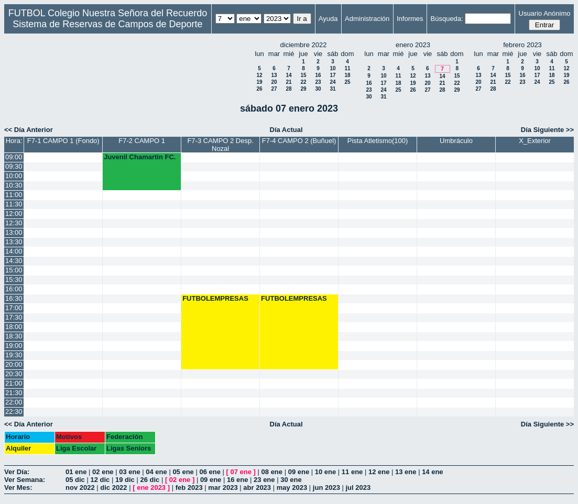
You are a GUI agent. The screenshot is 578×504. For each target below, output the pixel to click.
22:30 (14, 411)
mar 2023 (222, 487)
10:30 (14, 185)
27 (274, 89)
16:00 (14, 289)
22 (303, 82)
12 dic (100, 480)
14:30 (14, 261)
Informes (410, 19)
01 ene (76, 472)
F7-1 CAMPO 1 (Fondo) (63, 141)
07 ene (241, 472)
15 (303, 75)
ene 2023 (151, 487)
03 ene (129, 472)
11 (347, 68)
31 (332, 89)
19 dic (125, 480)
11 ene (352, 472)
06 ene (209, 472)
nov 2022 (80, 487)
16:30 (14, 298)
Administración (367, 19)
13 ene (405, 472)
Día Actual (286, 130)
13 (274, 75)
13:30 (14, 242)
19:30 (14, 355)
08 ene (271, 472)
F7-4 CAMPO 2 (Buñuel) (299, 141)
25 (347, 82)
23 (318, 82)
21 (288, 82)
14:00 (14, 251)
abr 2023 (257, 487)
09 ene (298, 472)
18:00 (14, 327)
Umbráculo (456, 141)
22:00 (14, 402)
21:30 (14, 393)
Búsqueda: (447, 19)
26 (259, 89)
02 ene (102, 472)
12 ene (378, 472)
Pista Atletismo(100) (377, 141)
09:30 (14, 166)
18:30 (14, 336)
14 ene (432, 472)
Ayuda (328, 19)
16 (318, 75)
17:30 (14, 317)
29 (303, 89)
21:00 (14, 383)
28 (288, 89)
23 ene (264, 480)
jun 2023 (326, 487)
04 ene (156, 472)
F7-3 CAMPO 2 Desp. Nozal (220, 144)
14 (288, 75)
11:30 (14, 204)
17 (332, 75)
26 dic (149, 480)
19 (259, 82)
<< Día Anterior (28, 130)
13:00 (14, 232)
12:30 (14, 223)
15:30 (14, 279)
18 (347, 75)
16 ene (237, 480)
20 (274, 82)
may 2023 (292, 487)
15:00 (14, 270)
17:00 (14, 308)
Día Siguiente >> (547, 130)
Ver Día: (16, 472)
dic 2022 (113, 487)
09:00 (14, 157)
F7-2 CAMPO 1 (141, 141)
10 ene (325, 472)
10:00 (14, 176)
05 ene (182, 472)
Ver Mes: (18, 487)
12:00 (14, 213)
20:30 (14, 374)
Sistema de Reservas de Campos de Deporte (107, 24)
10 (332, 68)
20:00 (14, 364)
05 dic (75, 480)
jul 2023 (358, 487)
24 (332, 82)
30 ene (290, 480)
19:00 (14, 345)
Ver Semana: (24, 480)
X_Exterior (535, 141)
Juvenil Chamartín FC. (140, 157)
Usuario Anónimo (545, 13)
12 (259, 75)
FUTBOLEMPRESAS (215, 298)
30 (318, 89)
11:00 (14, 195)
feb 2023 (189, 487)
